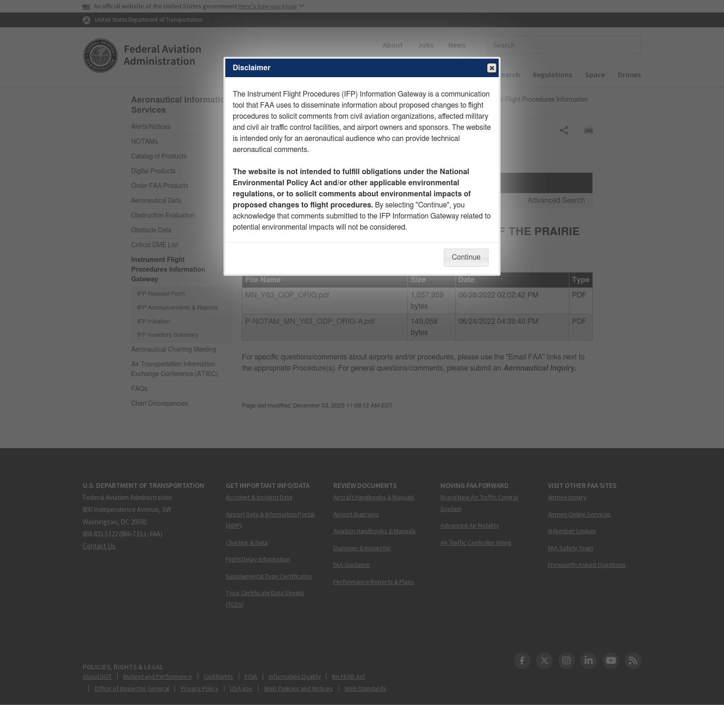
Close (491, 68)
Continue (466, 257)
